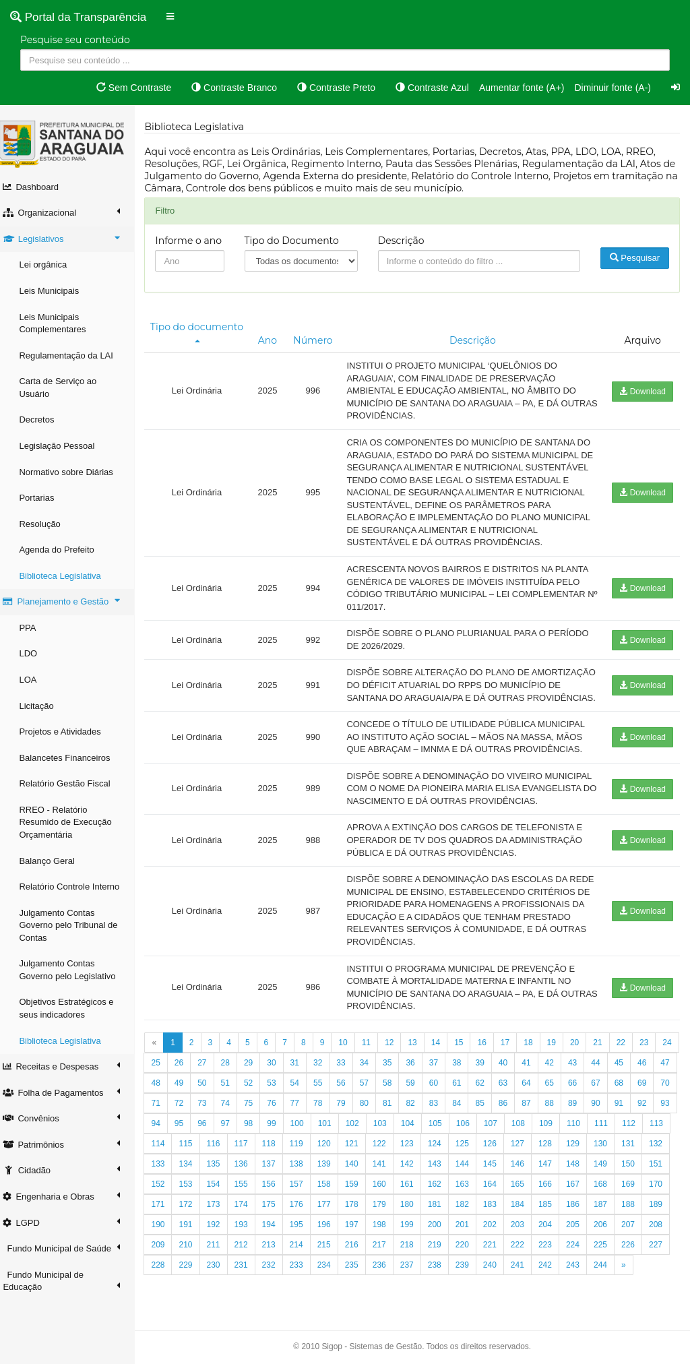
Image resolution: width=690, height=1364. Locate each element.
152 (275, 1209)
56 (394, 1108)
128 (663, 1168)
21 (604, 1067)
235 (469, 1290)
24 (162, 1087)
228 (275, 1290)
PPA (34, 628)
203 (635, 1249)
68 (162, 1128)
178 (469, 1229)
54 (348, 1108)
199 (524, 1249)
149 (192, 1209)
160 (496, 1209)
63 (556, 1108)
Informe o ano (195, 241)
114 (275, 1168)
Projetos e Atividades (67, 731)
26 (209, 1087)
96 (301, 1148)
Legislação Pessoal (64, 446)
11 (373, 1067)
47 (185, 1108)
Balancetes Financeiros (71, 758)
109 (645, 1148)
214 (413, 1269)
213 (386, 1269)
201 (579, 1249)
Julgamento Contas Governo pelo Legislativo (74, 969)
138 (413, 1189)
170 (248, 1229)
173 (331, 1229)
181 (552, 1229)
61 (509, 1108)
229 (303, 1290)
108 (618, 1148)
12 (396, 1067)
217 (496, 1269)
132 (248, 1189)
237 (524, 1290)
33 (371, 1087)
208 (248, 1269)
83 (509, 1128)
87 (602, 1128)
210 (303, 1269)
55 (371, 1108)
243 (165, 1310)
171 (275, 1229)
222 (635, 1269)
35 (417, 1087)
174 (358, 1229)
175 (386, 1229)
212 (358, 1269)
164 (608, 1209)
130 (192, 1189)
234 (441, 1290)
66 (625, 1108)
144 (579, 1189)
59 (464, 1108)
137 (386, 1189)
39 (509, 1087)
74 (301, 1128)
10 (350, 1067)
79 (417, 1128)
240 (608, 1290)
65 (602, 1108)
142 (524, 1189)
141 (496, 1189)
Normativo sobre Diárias (73, 472)
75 (325, 1128)
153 (303, 1209)
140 (469, 1189)
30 (301, 1087)
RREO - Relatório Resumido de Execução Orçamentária (72, 822)
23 (651, 1067)
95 (278, 1148)
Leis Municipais (56, 291)
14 (442, 1067)
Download (642, 391)
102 (452, 1148)
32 (348, 1087)
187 (192, 1249)
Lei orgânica (50, 264)
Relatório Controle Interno (76, 886)
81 (464, 1128)
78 (394, 1128)
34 (394, 1087)
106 (562, 1148)
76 (348, 1128)
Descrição (405, 241)
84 (533, 1128)
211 (331, 1269)
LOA (35, 680)
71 (232, 1128)
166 (663, 1209)
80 (440, 1128)
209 (275, 1269)
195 (413, 1249)
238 (552, 1290)
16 (488, 1067)
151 (248, 1209)
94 (255, 1148)
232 (386, 1290)
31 (325, 1087)
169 (220, 1229)
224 (165, 1290)
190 (275, 1249)
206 (192, 1269)
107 (590, 1148)
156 (386, 1209)
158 (441, 1209)
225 (192, 1290)
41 (556, 1087)
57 (417, 1108)
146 (635, 1189)
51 (278, 1108)
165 (635, 1209)
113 (248, 1168)
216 (469, 1269)
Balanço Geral (54, 861)
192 (331, 1249)
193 (358, 1249)
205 (165, 1269)
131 (220, 1189)
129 (165, 1189)
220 (579, 1269)
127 (635, 1168)
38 (486, 1087)
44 (625, 1087)
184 (635, 1229)
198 (496, 1249)
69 (185, 1128)
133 (275, 1189)
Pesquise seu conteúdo (75, 40)
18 (535, 1067)
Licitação (43, 706)
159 (469, 1209)
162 (552, 1209)
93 (232, 1148)
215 (441, 1269)
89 (649, 1128)
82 (486, 1128)
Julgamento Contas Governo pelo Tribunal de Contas (75, 925)
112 (220, 1168)
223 (663, 1269)
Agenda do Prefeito (63, 550)
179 (496, 1229)
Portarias (43, 498)
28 (255, 1087)
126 (608, 1168)
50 (255, 1108)
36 (440, 1087)
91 (185, 1148)
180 (524, 1229)
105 (535, 1148)
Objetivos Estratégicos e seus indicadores (73, 1008)
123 (524, 1168)
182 (579, 1229)
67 (649, 1108)
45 (649, 1087)
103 (480, 1148)
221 (608, 1269)
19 (558, 1067)
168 (192, 1229)
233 (413, 1290)
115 (303, 1168)
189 (248, 1249)
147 (663, 1189)
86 (579, 1128)
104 (507, 1148)
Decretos (43, 419)
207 (220, 1269)
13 (419, 1067)
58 (440, 1108)
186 (165, 1249)
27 (232, 1087)
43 (602, 1087)
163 (579, 1209)
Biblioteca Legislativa (67, 576)
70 (209, 1128)
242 (663, 1290)
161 (524, 1209)
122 (496, 1168)
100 (397, 1148)
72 (255, 1128)
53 (325, 1108)
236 (496, 1290)
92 (209, 1148)
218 (524, 1269)
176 (413, 1229)
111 (192, 1168)
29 (278, 1087)
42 (579, 1087)
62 (533, 1108)
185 (663, 1229)
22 (627, 1067)
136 (358, 1189)
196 (441, 1249)
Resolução (46, 524)
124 (552, 1168)
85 (556, 1128)
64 (579, 1108)
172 (303, 1229)
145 (608, 1189)
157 (413, 1209)
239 (579, 1290)
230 (331, 1290)
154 (331, 1209)
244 (192, 1310)
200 (552, 1249)
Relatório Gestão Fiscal (71, 783)
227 (248, 1290)
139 (441, 1189)
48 (209, 1108)
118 (386, 1168)
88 (625, 1128)
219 (552, 1269)
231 (358, 1290)
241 (635, 1290)
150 (220, 1209)
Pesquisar (635, 258)
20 (581, 1067)
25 (185, 1087)
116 (331, 1168)
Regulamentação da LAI (73, 355)
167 (165, 1229)
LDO (35, 653)
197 (469, 1249)
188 (220, 1249)
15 (466, 1067)
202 (608, 1249)
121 (469, 1168)
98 (348, 1148)
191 (303, 1249)
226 (220, 1290)
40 (533, 1087)
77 (371, 1128)
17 (511, 1067)
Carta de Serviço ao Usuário (65, 387)
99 (371, 1148)
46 (162, 1108)
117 (358, 1168)
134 (303, 1189)
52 (301, 1108)
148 (165, 1209)
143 (552, 1189)
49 (232, 1108)
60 (486, 1108)
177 (441, 1229)
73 (278, 1128)
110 (165, 1168)
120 (441, 1168)
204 (663, 1249)
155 (358, 1209)
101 (424, 1148)
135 (331, 1189)
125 (579, 1168)
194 (386, 1249)
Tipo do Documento (297, 241)
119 (413, 1168)
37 (464, 1087)
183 (608, 1229)
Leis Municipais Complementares (59, 323)
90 (162, 1148)
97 (325, 1148)
